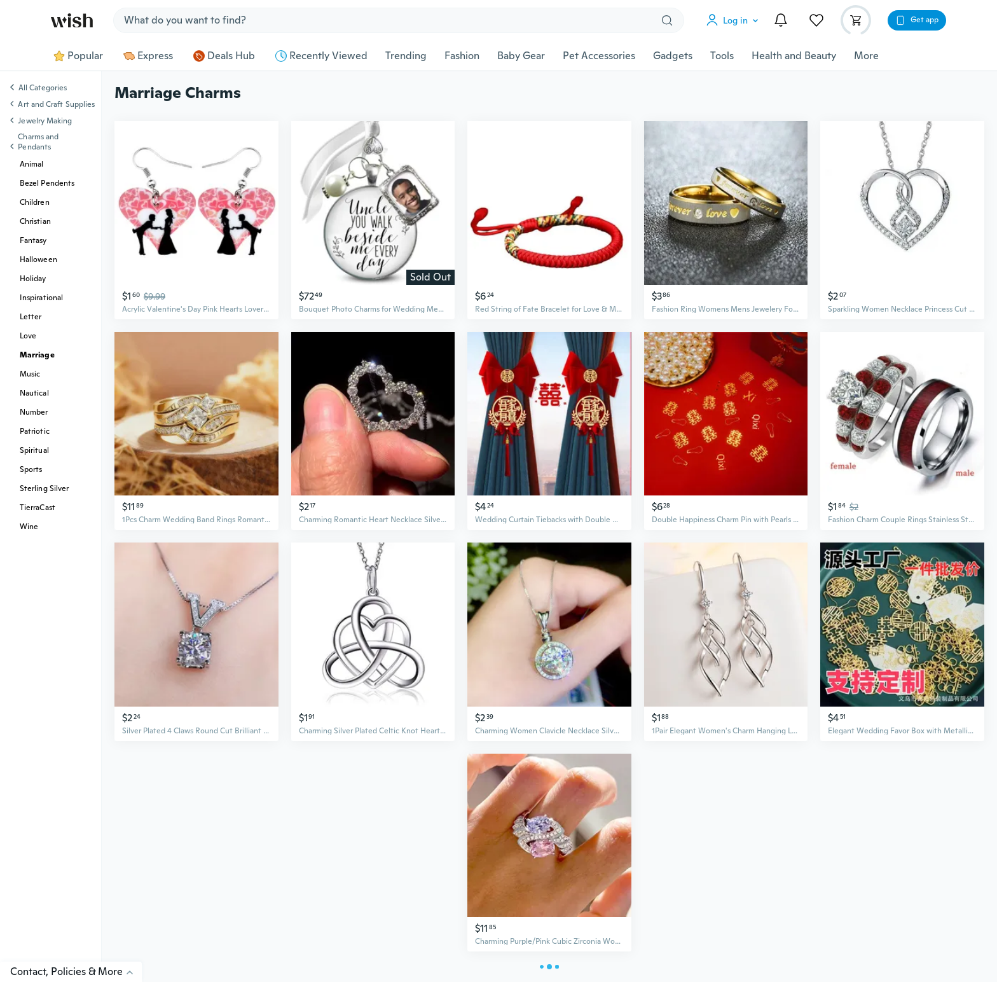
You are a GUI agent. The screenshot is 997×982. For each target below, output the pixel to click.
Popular (78, 56)
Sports (31, 469)
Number (34, 412)
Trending (406, 56)
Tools (722, 56)
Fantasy (33, 240)
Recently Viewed (321, 56)
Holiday (33, 278)
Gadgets (672, 56)
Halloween (38, 259)
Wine (29, 527)
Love (28, 336)
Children (35, 202)
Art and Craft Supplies (56, 104)
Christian (35, 221)
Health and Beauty (794, 56)
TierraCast (37, 507)
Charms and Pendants (38, 142)
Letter (30, 317)
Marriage (37, 355)
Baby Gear (521, 56)
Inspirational (41, 298)
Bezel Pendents (47, 183)
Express (148, 56)
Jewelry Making (45, 121)
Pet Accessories (599, 56)
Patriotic (35, 431)
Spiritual (34, 450)
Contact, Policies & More (76, 971)
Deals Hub (224, 56)
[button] (735, 20)
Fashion (461, 56)
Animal (31, 164)
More (866, 56)
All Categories (42, 88)
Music (30, 374)
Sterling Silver (44, 488)
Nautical (34, 393)
